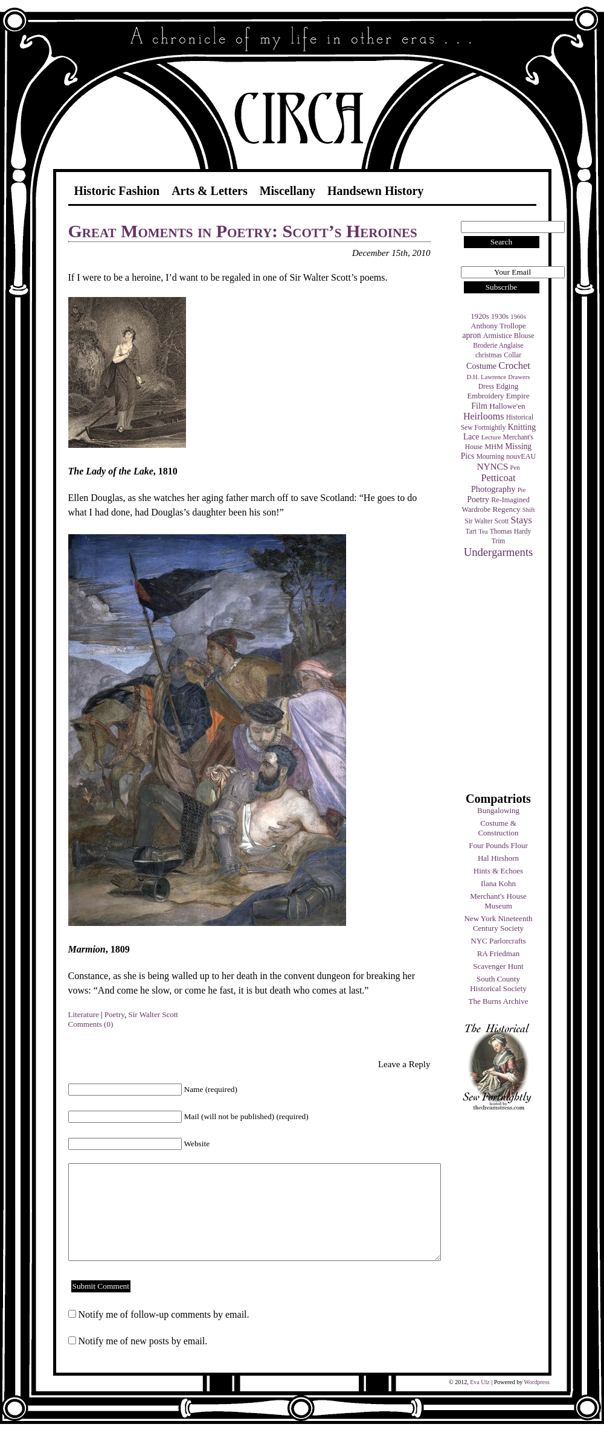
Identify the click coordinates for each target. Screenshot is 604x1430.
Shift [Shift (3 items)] (528, 509)
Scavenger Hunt (498, 966)
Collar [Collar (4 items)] (512, 355)
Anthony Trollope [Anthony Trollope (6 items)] (498, 326)
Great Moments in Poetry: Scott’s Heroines (242, 231)
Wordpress (537, 1382)
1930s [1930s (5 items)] (500, 316)
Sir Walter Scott (153, 1014)
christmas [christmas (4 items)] (488, 355)
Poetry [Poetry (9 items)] (478, 499)
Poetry (114, 1014)
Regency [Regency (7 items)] (506, 509)
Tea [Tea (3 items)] (482, 531)
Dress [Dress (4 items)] (486, 386)
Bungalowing (498, 810)
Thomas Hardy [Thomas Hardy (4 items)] (511, 531)
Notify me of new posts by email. (143, 1341)
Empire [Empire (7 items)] (518, 395)
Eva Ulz (480, 1382)
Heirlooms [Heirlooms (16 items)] (483, 416)
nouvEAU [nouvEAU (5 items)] (521, 456)
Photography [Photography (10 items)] (493, 489)
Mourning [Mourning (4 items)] (490, 456)
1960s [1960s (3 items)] (517, 316)
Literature (83, 1014)
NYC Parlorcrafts (498, 940)
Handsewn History (375, 190)
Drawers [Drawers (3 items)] (519, 377)
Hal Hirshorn (498, 858)
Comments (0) (91, 1024)
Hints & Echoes (498, 870)
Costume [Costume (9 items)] (481, 366)
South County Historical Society (498, 983)
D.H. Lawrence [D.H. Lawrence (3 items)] (486, 377)
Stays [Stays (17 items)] (521, 520)
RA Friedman (498, 953)
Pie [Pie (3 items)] (522, 490)
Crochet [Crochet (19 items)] (514, 365)
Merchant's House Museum (498, 901)
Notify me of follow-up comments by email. (164, 1314)
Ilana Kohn (498, 883)
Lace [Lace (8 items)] (471, 436)
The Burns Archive (498, 1001)
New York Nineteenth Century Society (498, 923)
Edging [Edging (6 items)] (507, 386)
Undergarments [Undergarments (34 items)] (498, 552)
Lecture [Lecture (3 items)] (491, 437)
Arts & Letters (210, 190)
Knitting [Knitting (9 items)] (521, 427)
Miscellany (287, 190)
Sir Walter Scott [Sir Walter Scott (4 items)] (486, 521)
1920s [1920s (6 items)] (480, 316)
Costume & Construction (498, 828)
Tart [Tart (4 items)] (471, 531)
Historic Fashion (117, 190)
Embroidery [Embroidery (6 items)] (485, 396)
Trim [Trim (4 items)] (499, 540)
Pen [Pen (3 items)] (515, 467)
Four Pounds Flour (498, 845)
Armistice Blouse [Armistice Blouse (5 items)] (509, 335)
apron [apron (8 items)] (471, 335)
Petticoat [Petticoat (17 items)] (498, 478)
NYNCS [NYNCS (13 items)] (492, 466)
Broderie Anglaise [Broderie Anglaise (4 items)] (498, 345)
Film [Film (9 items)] (479, 405)
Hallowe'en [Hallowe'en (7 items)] (507, 405)
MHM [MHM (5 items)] (493, 446)
